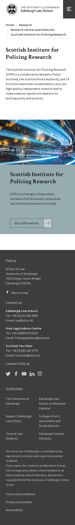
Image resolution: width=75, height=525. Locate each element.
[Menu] (69, 9)
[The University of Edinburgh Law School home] (32, 9)
